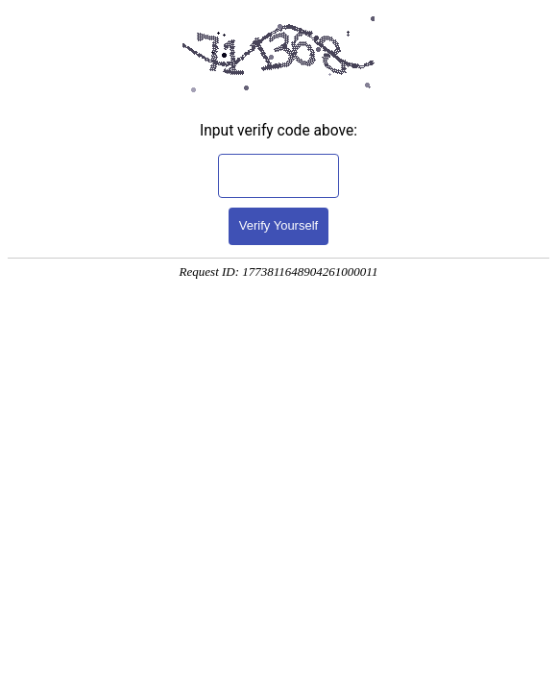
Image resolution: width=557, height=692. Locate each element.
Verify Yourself (278, 225)
